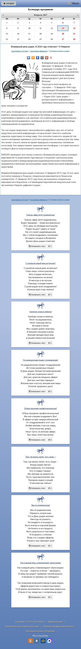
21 (74, 34)
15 (7, 34)
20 (63, 34)
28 (74, 39)
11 (40, 28)
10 (29, 28)
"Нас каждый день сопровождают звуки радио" (40, 563)
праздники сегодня (19, 51)
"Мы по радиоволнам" (40, 505)
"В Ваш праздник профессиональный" (40, 408)
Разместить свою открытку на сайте (22, 626)
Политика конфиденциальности (58, 626)
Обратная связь (55, 621)
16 (18, 34)
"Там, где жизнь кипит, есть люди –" (40, 457)
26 (52, 39)
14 (74, 28)
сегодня (9, 3)
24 (29, 39)
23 (18, 39)
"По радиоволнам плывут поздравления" (40, 360)
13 (63, 28)
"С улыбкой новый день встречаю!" (40, 263)
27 (63, 39)
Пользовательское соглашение (40, 631)
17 (29, 34)
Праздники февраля (39, 51)
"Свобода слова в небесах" (40, 312)
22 (7, 39)
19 (52, 34)
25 (40, 39)
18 (40, 34)
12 (52, 28)
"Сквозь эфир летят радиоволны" (40, 215)
